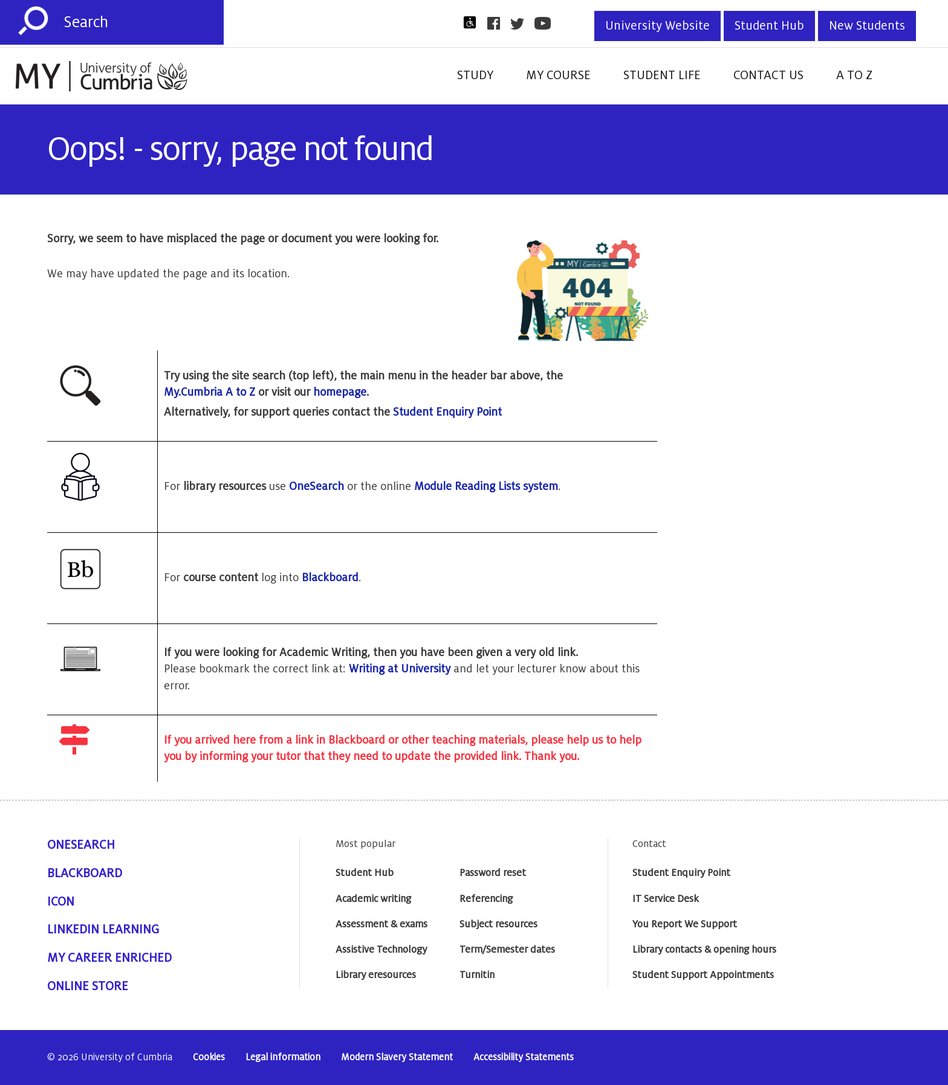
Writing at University (399, 669)
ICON (60, 902)
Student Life (662, 75)
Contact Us (768, 75)
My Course (558, 75)
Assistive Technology (381, 949)
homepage (339, 392)
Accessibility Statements (523, 1057)
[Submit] (33, 21)
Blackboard (330, 577)
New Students (867, 26)
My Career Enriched (109, 958)
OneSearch (316, 486)
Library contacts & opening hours (704, 949)
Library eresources (376, 975)
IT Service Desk (665, 898)
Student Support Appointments (703, 975)
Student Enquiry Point (447, 412)
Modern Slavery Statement (397, 1057)
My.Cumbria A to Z (209, 392)
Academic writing (373, 898)
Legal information (282, 1057)
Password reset (492, 873)
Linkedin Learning (103, 929)
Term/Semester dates (507, 949)
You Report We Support (684, 924)
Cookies (209, 1057)
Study (475, 75)
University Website (657, 26)
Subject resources (498, 924)
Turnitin (477, 975)
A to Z (854, 75)
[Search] (143, 22)
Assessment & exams (381, 924)
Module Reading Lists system (486, 486)
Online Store (87, 986)
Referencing (486, 898)
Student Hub (769, 26)
